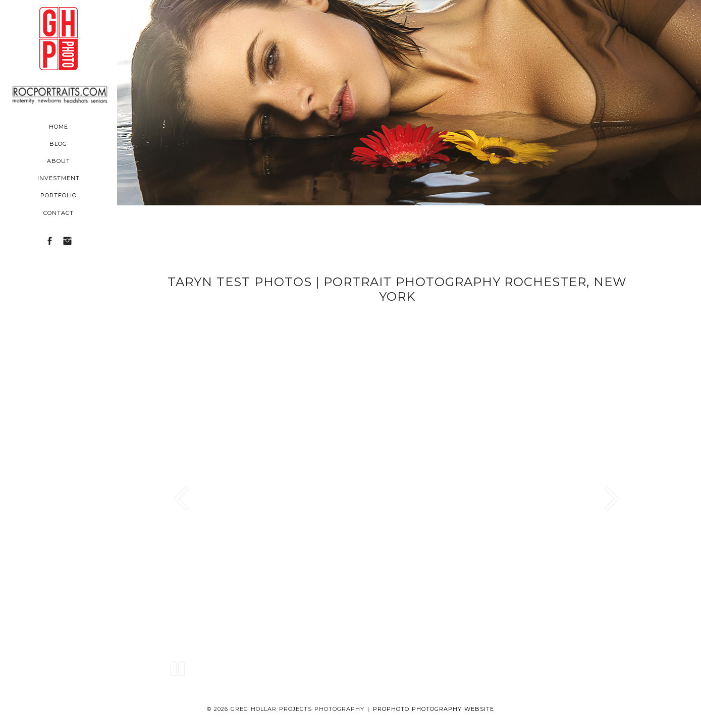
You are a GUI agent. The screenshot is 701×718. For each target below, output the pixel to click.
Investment (58, 178)
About (58, 160)
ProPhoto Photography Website (433, 708)
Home (58, 126)
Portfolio (58, 195)
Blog (58, 143)
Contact (58, 212)
